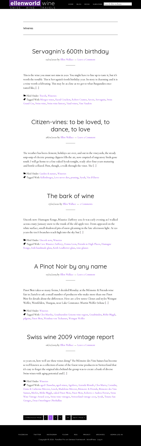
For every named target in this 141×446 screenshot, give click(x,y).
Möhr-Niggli (109, 314)
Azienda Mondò (86, 385)
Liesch (54, 389)
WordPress (91, 439)
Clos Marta (101, 385)
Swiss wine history (56, 103)
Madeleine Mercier (68, 389)
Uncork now (45, 240)
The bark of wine (70, 196)
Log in (99, 439)
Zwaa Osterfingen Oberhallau (47, 400)
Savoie (91, 99)
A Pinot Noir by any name (70, 266)
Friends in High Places (89, 244)
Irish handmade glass (41, 247)
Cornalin (112, 385)
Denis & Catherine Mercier (36, 389)
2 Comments (86, 204)
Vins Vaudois (85, 103)
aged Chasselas (47, 385)
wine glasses (82, 247)
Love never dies (61, 177)
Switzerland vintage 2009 (83, 396)
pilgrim (27, 318)
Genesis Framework (77, 439)
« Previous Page (33, 417)
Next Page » (79, 417)
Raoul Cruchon (62, 99)
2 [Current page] (51, 417)
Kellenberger (46, 177)
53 (69, 417)
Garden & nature (47, 173)
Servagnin (100, 99)
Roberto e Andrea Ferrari (96, 392)
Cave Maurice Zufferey (51, 244)
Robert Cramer (79, 99)
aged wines (61, 385)
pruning (75, 177)
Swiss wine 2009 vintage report (70, 337)
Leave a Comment (86, 59)
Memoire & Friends (88, 389)
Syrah (82, 177)
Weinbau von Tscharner (55, 318)
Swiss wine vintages (60, 396)
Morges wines (47, 99)
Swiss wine (40, 103)
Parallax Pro (60, 439)
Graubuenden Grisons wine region (71, 314)
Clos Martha (46, 314)
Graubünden (95, 314)
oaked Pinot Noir (62, 392)
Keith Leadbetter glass (64, 247)
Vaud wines (72, 103)
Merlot (34, 392)
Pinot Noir (37, 318)
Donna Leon (70, 244)
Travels (42, 95)
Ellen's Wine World (32, 4)
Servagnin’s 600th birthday (70, 51)
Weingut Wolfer (77, 318)
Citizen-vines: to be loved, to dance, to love (70, 125)
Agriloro (72, 385)
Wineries (52, 95)
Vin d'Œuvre (93, 177)
